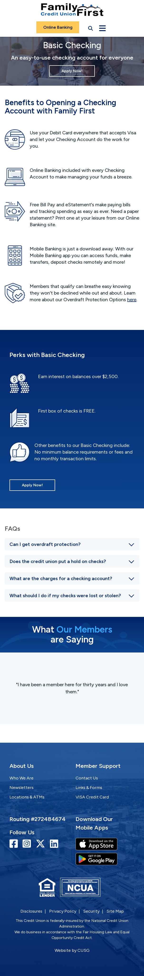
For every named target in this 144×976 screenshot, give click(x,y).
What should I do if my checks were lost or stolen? (65, 595)
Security (91, 911)
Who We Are (22, 778)
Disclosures (31, 911)
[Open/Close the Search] (90, 27)
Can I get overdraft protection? (45, 544)
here (131, 299)
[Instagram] (28, 843)
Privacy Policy (62, 911)
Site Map (115, 911)
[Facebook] (15, 843)
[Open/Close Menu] (102, 27)
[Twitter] (42, 843)
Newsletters (22, 787)
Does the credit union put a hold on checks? (58, 561)
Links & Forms (89, 787)
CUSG (83, 950)
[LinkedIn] (54, 843)
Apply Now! (72, 71)
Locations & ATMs (27, 797)
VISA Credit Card (92, 797)
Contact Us (87, 778)
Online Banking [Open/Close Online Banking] (57, 27)
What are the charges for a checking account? (61, 578)
